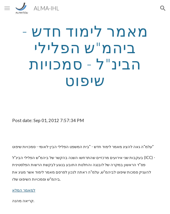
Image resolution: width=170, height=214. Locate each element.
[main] (85, 55)
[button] (7, 8)
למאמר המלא (23, 190)
